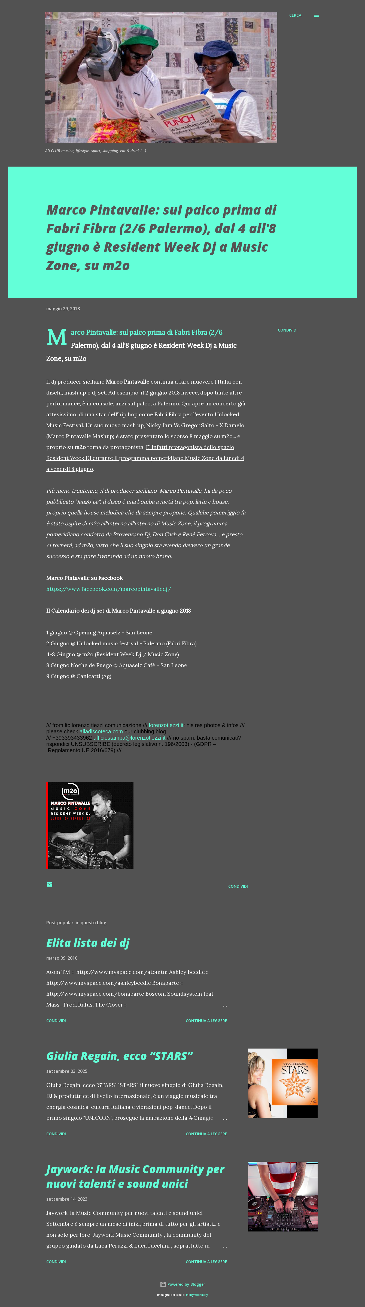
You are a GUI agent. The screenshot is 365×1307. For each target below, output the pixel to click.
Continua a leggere (206, 1020)
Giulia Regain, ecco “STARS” (119, 1055)
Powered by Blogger (182, 1284)
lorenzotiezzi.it (166, 725)
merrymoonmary (197, 1295)
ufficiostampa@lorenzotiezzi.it (129, 738)
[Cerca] (295, 15)
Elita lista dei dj (87, 942)
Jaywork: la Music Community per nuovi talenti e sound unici (135, 1176)
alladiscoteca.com (101, 731)
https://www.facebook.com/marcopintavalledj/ (108, 588)
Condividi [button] (287, 330)
